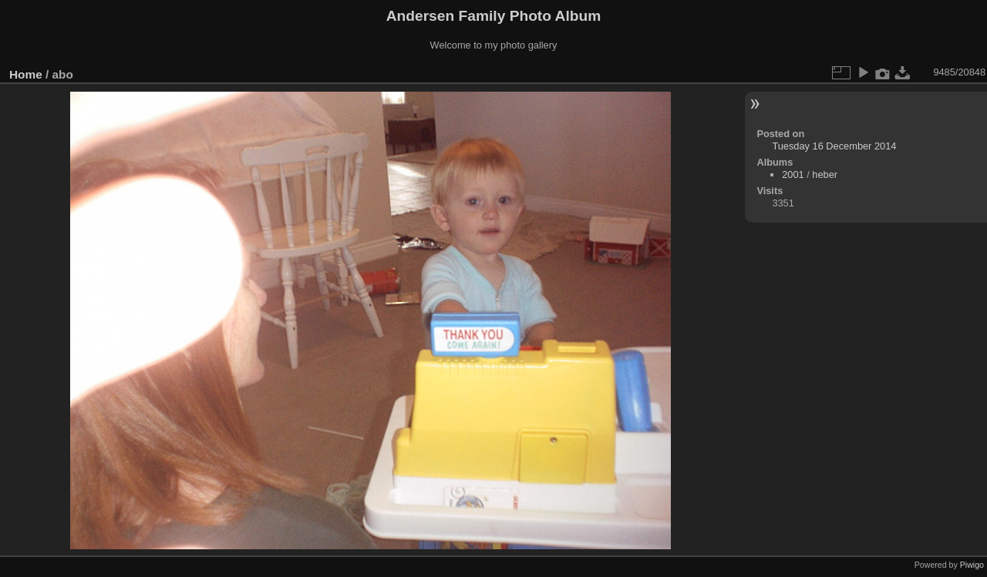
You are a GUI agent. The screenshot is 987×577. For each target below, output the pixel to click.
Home (25, 74)
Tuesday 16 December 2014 (834, 146)
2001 (792, 174)
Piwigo (972, 564)
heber (824, 174)
